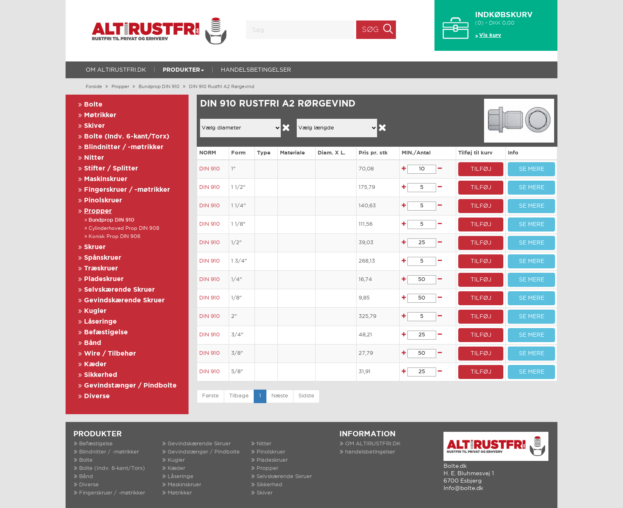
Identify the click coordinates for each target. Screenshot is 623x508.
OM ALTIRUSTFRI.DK (116, 70)
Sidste (306, 396)
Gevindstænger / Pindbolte (130, 386)
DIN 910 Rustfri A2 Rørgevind (221, 87)
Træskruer (101, 268)
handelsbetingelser (256, 70)
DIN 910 (209, 169)
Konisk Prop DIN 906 (115, 236)
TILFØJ (481, 169)
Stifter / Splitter (111, 169)
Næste (279, 396)
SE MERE (531, 169)
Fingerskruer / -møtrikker (127, 190)
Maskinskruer (105, 179)
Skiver (94, 126)
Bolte (93, 105)
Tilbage (239, 396)
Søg (370, 30)
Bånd (92, 343)
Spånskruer (102, 258)
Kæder (95, 364)
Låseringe (100, 322)
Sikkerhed (100, 375)
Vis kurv (490, 35)
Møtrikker (100, 115)
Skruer (95, 247)
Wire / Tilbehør (110, 354)
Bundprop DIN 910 (159, 87)
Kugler (95, 311)
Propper (120, 87)
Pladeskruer (104, 279)
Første (210, 396)
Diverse (97, 396)
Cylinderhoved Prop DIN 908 (124, 228)
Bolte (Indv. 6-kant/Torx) (126, 137)
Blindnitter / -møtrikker (124, 147)
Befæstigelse (106, 332)
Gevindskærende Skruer (124, 300)
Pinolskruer (103, 200)
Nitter (94, 158)
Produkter (183, 70)
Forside (94, 87)
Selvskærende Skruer (119, 290)
